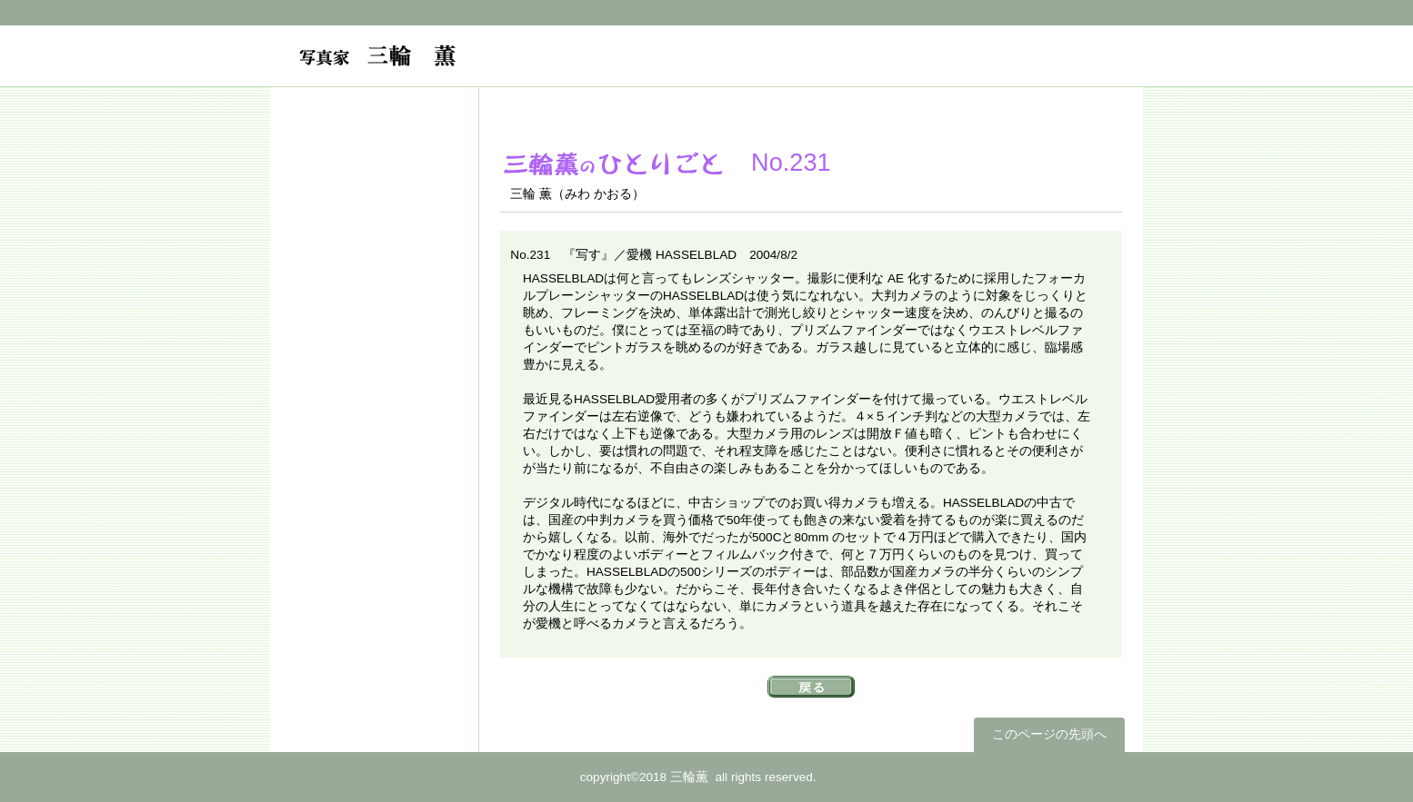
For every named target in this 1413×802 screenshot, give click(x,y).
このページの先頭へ (1049, 734)
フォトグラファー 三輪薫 (486, 65)
